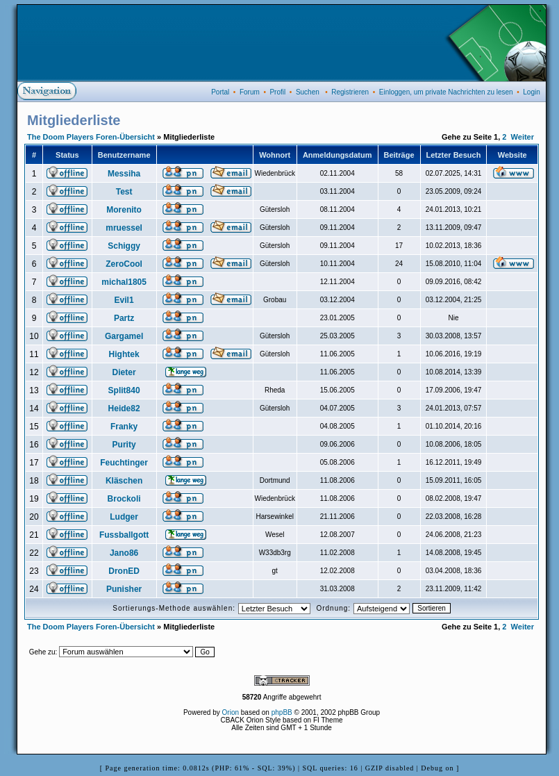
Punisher (124, 589)
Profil (277, 92)
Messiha (124, 174)
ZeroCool (124, 264)
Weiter (522, 137)
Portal (220, 92)
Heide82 (124, 408)
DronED (124, 571)
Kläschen (124, 481)
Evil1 (124, 300)
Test (124, 192)
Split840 (124, 390)
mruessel (124, 228)
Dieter (124, 372)
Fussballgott (124, 535)
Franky (123, 426)
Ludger (124, 517)
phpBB (282, 712)
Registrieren (350, 92)
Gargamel (124, 336)
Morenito (124, 210)
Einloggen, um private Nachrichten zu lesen (446, 92)
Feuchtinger (124, 463)
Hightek (124, 354)
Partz (124, 318)
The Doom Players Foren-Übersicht (91, 137)
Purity (124, 444)
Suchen (307, 92)
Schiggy (124, 246)
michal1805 (124, 282)
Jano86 (124, 553)
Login (531, 92)
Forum (250, 92)
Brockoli (124, 499)
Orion (230, 712)
